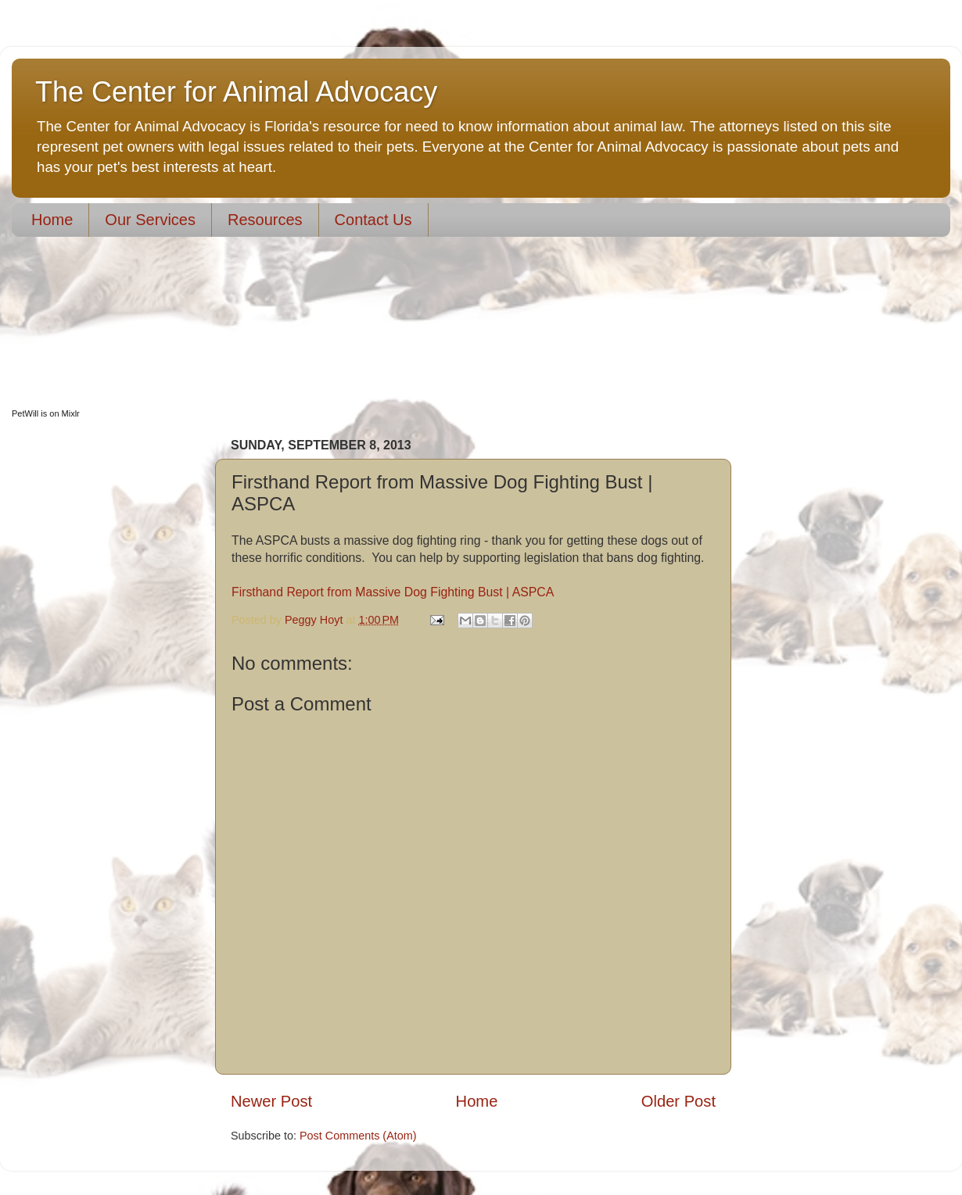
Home (52, 219)
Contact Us (373, 219)
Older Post (678, 1101)
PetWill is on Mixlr (46, 413)
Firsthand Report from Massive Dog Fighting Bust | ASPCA (393, 592)
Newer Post (271, 1101)
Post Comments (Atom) (358, 1135)
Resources (265, 219)
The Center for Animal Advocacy (236, 92)
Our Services (150, 219)
